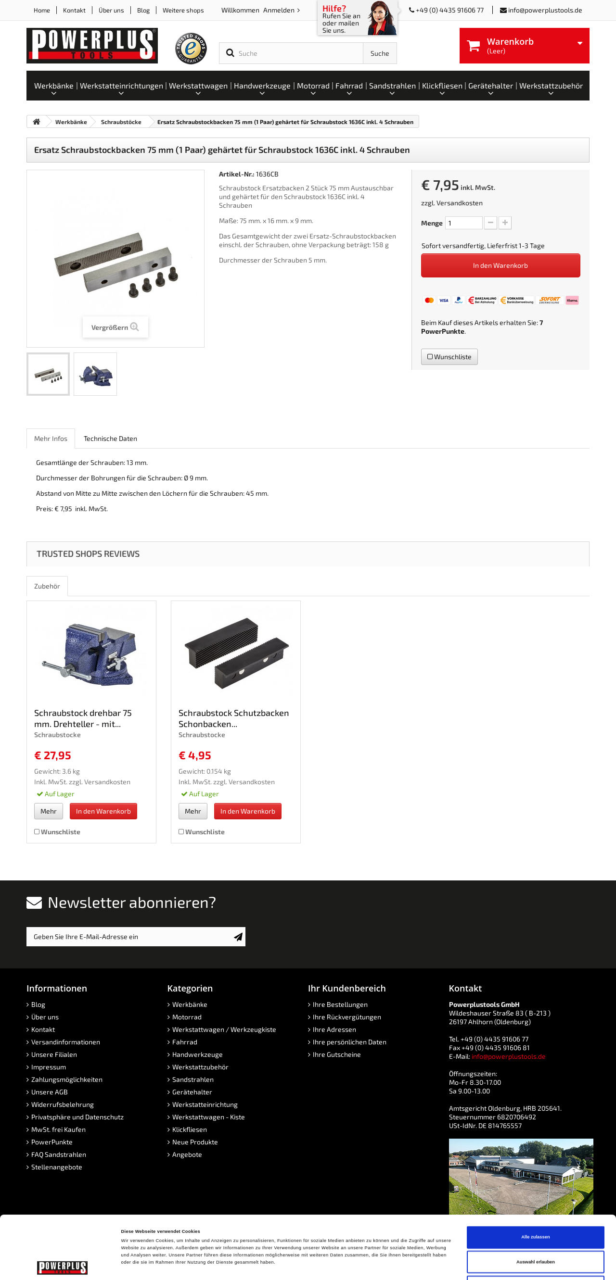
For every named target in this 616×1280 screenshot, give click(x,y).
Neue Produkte (195, 1142)
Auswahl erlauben (535, 1203)
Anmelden (279, 10)
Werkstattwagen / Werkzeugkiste (224, 1029)
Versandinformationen (65, 1042)
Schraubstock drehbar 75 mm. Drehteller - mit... (83, 718)
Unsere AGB (49, 1092)
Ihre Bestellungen (340, 1004)
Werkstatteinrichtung (205, 1104)
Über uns (111, 10)
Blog (143, 10)
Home (42, 10)
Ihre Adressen (334, 1029)
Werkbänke (189, 1004)
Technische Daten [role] (110, 438)
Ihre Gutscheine (337, 1054)
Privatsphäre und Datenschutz (77, 1117)
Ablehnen (536, 1227)
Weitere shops (183, 10)
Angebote (187, 1154)
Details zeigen (404, 1264)
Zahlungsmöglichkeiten (67, 1079)
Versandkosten (459, 203)
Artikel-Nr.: (237, 174)
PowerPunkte (442, 331)
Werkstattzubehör (200, 1067)
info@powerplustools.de (545, 10)
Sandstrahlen (193, 1079)
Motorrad (187, 1017)
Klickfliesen (189, 1129)
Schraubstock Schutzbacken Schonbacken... (234, 718)
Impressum (48, 1067)
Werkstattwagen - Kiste (208, 1117)
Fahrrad (184, 1042)
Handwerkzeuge (197, 1054)
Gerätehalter (192, 1092)
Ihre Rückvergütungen (347, 1017)
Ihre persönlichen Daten (349, 1042)
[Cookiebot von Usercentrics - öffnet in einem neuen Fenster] (62, 1263)
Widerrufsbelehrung (62, 1104)
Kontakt (74, 10)
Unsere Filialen (54, 1054)
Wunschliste (449, 356)
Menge (432, 223)
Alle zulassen (535, 1178)
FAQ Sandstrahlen (58, 1154)
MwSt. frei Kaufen (58, 1129)
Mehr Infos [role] (50, 438)
